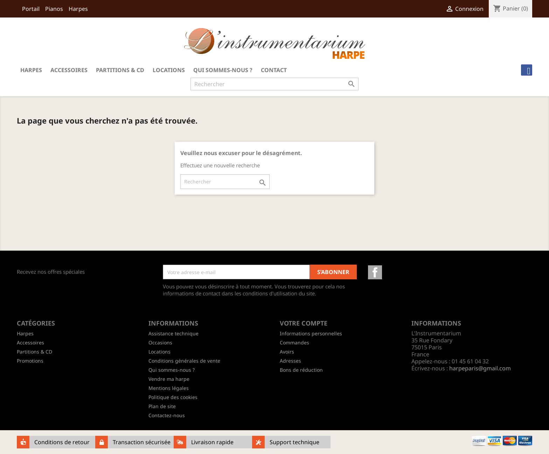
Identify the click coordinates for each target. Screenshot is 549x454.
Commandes (294, 342)
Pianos (54, 9)
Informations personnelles (311, 333)
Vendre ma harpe (168, 379)
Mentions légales (168, 388)
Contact (274, 70)
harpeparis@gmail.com (480, 368)
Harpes (78, 9)
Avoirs (287, 351)
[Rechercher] (274, 84)
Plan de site (162, 406)
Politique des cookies (172, 397)
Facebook (375, 272)
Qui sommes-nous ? (222, 70)
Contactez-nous (166, 415)
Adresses (290, 360)
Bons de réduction (301, 369)
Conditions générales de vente (184, 360)
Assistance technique (173, 333)
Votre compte (303, 323)
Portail (31, 9)
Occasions (160, 342)
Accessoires (69, 70)
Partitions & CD (120, 70)
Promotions (30, 360)
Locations (169, 70)
